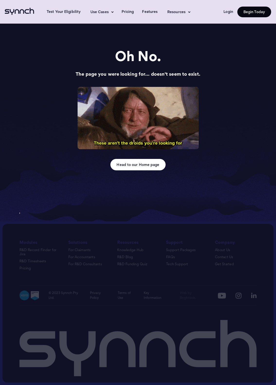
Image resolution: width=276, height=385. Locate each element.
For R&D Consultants (85, 264)
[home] (21, 11)
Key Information (152, 295)
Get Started (224, 264)
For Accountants (81, 257)
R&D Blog (125, 257)
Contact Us (224, 257)
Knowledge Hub (130, 250)
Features (150, 11)
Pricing (128, 11)
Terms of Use (124, 295)
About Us (222, 250)
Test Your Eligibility (64, 11)
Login (228, 11)
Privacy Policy (95, 295)
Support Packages (181, 250)
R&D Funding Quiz (132, 264)
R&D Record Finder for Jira (37, 252)
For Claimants (79, 250)
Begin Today (254, 11)
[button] (101, 12)
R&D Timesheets (32, 261)
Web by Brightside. (188, 295)
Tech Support (177, 264)
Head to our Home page (137, 164)
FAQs (170, 257)
